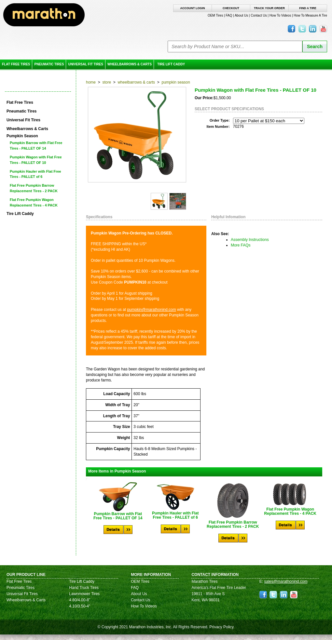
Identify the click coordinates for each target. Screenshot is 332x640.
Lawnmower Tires (84, 594)
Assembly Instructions (250, 239)
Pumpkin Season (175, 82)
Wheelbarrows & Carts (129, 64)
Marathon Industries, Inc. (150, 627)
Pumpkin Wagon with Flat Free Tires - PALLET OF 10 (36, 160)
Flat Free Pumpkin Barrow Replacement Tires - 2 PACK (34, 188)
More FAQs (241, 245)
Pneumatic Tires (49, 64)
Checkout (231, 8)
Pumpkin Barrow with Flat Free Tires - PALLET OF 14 (36, 145)
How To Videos (280, 15)
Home (91, 82)
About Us (241, 15)
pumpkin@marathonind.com (151, 309)
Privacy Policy (221, 627)
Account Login (192, 8)
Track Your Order (269, 8)
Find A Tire (307, 8)
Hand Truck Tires (84, 587)
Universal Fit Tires (85, 64)
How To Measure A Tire (310, 15)
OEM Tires (215, 15)
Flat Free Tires (16, 64)
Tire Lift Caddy (171, 64)
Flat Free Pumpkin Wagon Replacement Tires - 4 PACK (34, 202)
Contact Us (259, 15)
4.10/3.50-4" (79, 606)
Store (106, 82)
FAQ (229, 15)
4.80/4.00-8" (79, 600)
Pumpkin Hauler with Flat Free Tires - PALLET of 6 (35, 174)
